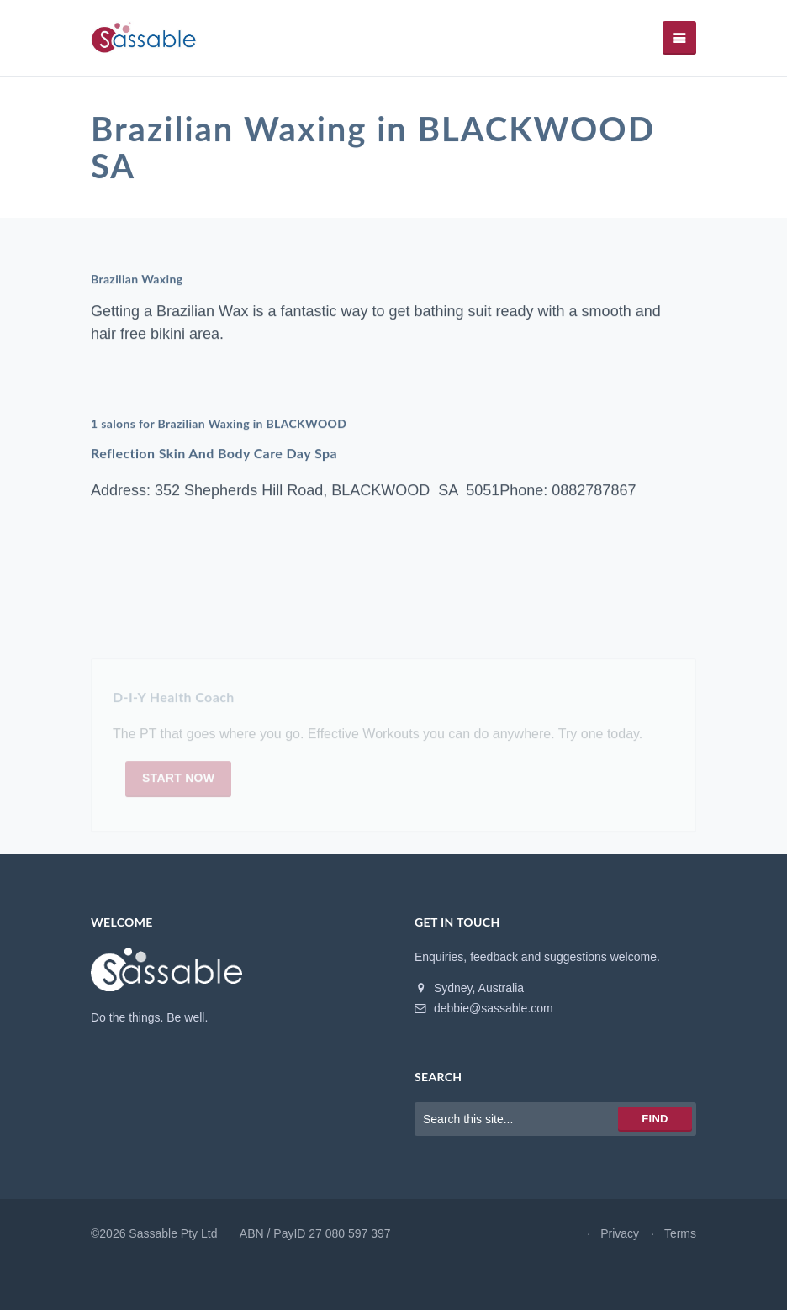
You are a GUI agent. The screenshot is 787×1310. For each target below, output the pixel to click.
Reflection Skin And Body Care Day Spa (214, 454)
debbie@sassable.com (484, 1008)
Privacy (619, 1233)
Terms (680, 1233)
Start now (178, 781)
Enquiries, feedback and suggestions (511, 957)
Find (655, 1118)
